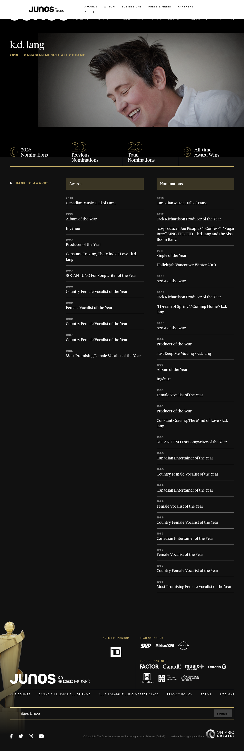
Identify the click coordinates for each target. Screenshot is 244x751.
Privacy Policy (180, 694)
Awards (80, 19)
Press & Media (165, 19)
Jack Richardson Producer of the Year (189, 219)
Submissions (131, 19)
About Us (225, 19)
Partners (198, 19)
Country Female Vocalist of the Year (97, 292)
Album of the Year (81, 219)
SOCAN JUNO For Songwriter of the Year (101, 276)
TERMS (206, 694)
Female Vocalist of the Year (89, 308)
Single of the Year (172, 256)
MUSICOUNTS (20, 694)
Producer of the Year (83, 245)
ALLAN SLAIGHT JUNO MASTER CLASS (129, 694)
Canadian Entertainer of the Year (185, 458)
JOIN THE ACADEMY (179, 9)
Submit (223, 713)
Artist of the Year (171, 281)
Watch (103, 19)
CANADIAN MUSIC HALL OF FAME (65, 694)
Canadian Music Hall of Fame (91, 203)
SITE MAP (227, 694)
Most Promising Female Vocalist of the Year (103, 356)
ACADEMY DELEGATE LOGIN (215, 9)
